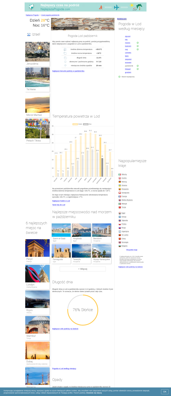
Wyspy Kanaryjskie (101, 259)
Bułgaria (124, 246)
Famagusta (58, 259)
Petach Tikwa (33, 140)
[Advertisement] (82, 91)
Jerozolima (32, 63)
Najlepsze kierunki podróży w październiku (68, 71)
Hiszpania (125, 189)
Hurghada (77, 238)
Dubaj (29, 361)
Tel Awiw (31, 89)
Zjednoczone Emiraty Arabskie (36, 364)
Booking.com (121, 19)
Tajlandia (125, 220)
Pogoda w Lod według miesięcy (64, 369)
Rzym (29, 310)
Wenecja (31, 387)
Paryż (29, 258)
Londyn (30, 284)
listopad (128, 69)
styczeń (127, 36)
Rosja (124, 228)
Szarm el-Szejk (59, 238)
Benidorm (97, 238)
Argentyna (125, 231)
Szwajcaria (125, 193)
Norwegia (125, 242)
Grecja (124, 217)
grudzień (128, 72)
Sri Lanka (125, 235)
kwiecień (128, 46)
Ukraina (124, 185)
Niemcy (124, 182)
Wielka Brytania (31, 287)
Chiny (124, 238)
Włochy (29, 313)
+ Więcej (82, 269)
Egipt (123, 213)
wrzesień (128, 62)
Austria (124, 178)
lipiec (127, 56)
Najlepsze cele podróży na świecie (65, 329)
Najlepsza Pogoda (32, 15)
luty (126, 39)
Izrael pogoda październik (50, 15)
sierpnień (128, 59)
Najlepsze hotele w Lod (61, 201)
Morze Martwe (34, 114)
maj (126, 49)
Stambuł (30, 335)
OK (164, 391)
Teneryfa (77, 259)
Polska (124, 224)
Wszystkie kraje (131, 250)
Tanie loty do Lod (58, 205)
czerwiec (128, 53)
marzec (127, 43)
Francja (29, 261)
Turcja (28, 338)
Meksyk (124, 204)
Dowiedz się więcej (94, 393)
